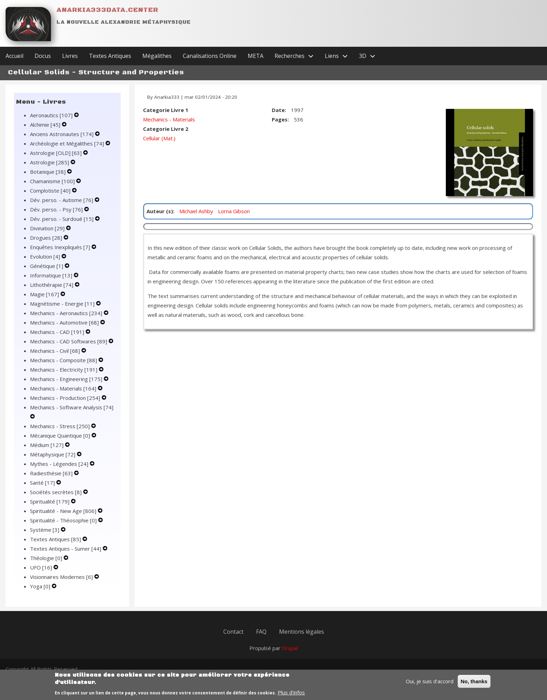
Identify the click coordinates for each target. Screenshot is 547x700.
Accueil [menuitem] (14, 56)
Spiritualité (50, 501)
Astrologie (50, 162)
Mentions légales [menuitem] (301, 631)
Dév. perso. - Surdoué (62, 218)
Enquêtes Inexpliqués (60, 247)
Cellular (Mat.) (159, 138)
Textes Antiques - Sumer (66, 548)
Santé (43, 482)
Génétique (47, 265)
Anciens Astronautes (62, 134)
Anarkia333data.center (107, 10)
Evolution (45, 256)
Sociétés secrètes (56, 492)
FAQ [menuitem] (261, 631)
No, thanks (474, 684)
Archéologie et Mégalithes (67, 143)
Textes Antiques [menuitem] (110, 56)
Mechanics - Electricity (64, 369)
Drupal (290, 648)
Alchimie (46, 124)
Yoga (41, 586)
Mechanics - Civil (55, 350)
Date (278, 109)
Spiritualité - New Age (64, 510)
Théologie (46, 557)
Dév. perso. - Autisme (62, 199)
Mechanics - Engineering (67, 378)
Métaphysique (53, 454)
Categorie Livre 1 (165, 109)
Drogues (46, 237)
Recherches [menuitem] (297, 56)
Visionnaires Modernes (62, 576)
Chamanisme (53, 181)
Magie (45, 294)
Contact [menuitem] (233, 631)
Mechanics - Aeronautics (67, 313)
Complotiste (51, 190)
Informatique (52, 275)
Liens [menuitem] (339, 56)
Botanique (48, 171)
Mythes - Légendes (60, 463)
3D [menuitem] (370, 56)
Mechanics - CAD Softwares (69, 341)
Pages (279, 119)
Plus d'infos (291, 694)
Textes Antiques (56, 539)
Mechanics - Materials (64, 388)
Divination (48, 228)
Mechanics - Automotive (65, 322)
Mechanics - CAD (57, 331)
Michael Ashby (196, 211)
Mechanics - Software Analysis (71, 407)
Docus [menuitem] (43, 56)
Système (45, 529)
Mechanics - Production (66, 397)
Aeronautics (52, 115)
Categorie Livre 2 (165, 128)
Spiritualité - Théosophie (64, 520)
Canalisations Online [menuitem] (210, 56)
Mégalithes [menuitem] (157, 56)
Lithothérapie (52, 284)
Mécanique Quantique (60, 435)
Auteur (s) (160, 211)
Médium (47, 444)
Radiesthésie (52, 473)
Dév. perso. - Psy (57, 209)
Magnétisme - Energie (63, 303)
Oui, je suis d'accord (430, 683)
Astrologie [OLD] (56, 152)
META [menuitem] (255, 56)
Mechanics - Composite (64, 360)
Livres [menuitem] (70, 56)
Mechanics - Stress (60, 426)
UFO (41, 567)
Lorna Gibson (234, 211)
